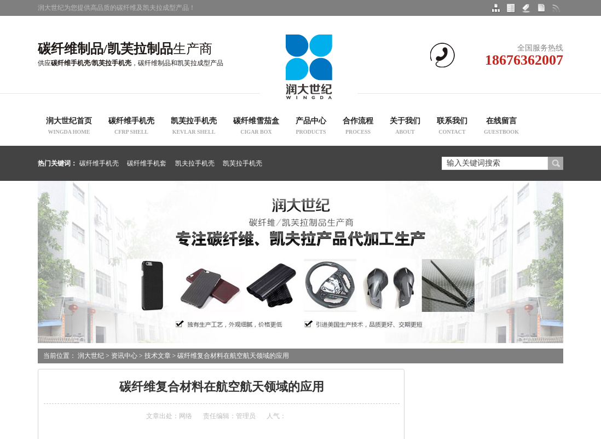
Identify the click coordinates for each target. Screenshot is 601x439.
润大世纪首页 (69, 127)
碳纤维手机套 (146, 163)
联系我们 (452, 127)
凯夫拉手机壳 (195, 163)
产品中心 (311, 127)
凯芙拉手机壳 (194, 127)
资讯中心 (124, 356)
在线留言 (501, 127)
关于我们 (405, 127)
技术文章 (158, 356)
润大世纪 (91, 356)
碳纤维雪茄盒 (256, 127)
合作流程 (358, 127)
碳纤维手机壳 (131, 127)
